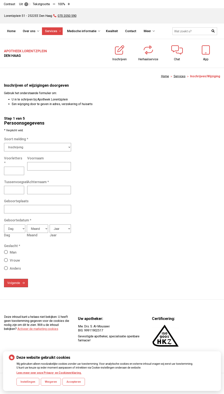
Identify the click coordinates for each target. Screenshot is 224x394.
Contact (130, 31)
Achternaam (38, 182)
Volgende (13, 283)
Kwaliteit (112, 31)
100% (61, 4)
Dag (7, 235)
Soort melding (16, 139)
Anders (15, 268)
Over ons (29, 31)
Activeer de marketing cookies (37, 329)
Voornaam (35, 158)
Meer (147, 31)
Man (13, 252)
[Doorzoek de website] (194, 31)
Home (11, 31)
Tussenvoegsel (15, 182)
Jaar (53, 235)
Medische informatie (81, 31)
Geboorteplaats (16, 201)
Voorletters (13, 160)
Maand (32, 235)
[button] (213, 31)
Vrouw (15, 260)
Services (51, 31)
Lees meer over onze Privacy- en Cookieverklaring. (49, 372)
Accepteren (73, 381)
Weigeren (51, 381)
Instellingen (28, 381)
